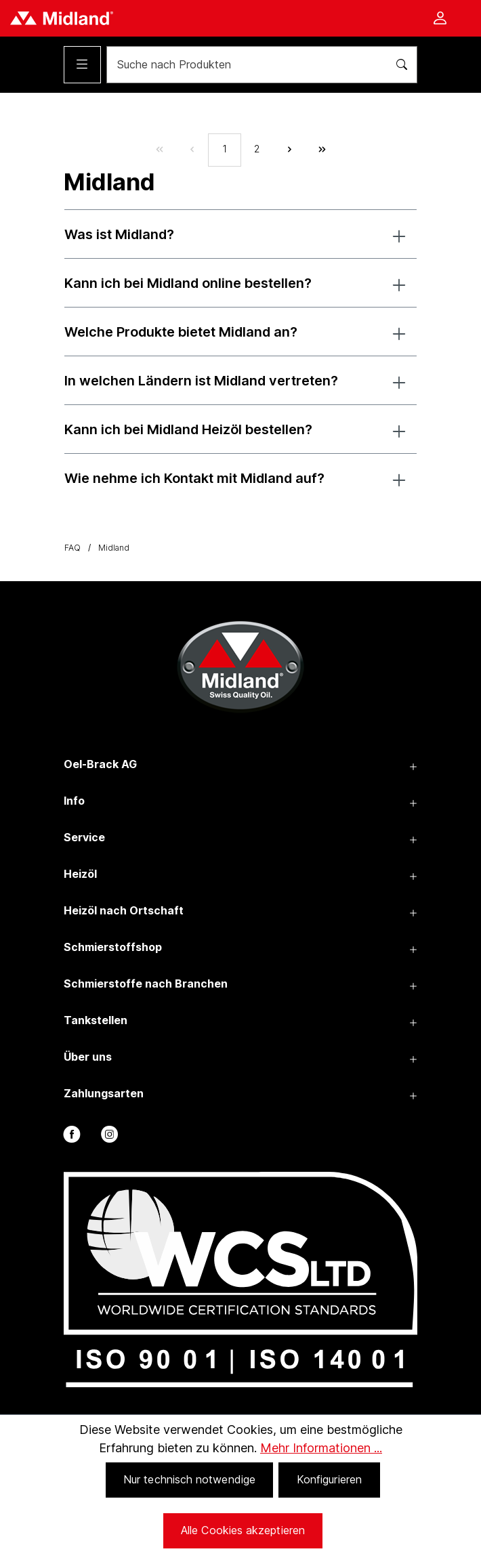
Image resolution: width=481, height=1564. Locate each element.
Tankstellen (95, 1020)
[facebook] (71, 1137)
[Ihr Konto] (440, 19)
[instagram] (108, 1137)
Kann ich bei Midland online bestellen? (188, 283)
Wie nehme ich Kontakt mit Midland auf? (194, 478)
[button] (399, 234)
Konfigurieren (329, 1479)
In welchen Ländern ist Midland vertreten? (201, 381)
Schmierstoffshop (113, 947)
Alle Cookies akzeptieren (243, 1530)
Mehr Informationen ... (321, 1448)
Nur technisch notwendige (189, 1479)
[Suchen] (398, 64)
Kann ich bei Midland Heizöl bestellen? (188, 429)
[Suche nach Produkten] (242, 64)
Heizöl (80, 874)
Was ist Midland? (119, 234)
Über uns (88, 1056)
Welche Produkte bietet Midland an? (180, 332)
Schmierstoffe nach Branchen (146, 983)
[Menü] (82, 64)
